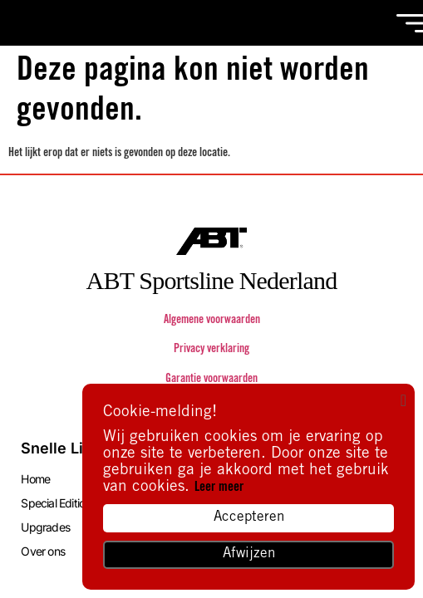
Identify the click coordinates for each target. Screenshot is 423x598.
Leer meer (218, 487)
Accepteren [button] (249, 518)
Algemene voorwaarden (212, 320)
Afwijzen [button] (249, 554)
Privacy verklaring (211, 349)
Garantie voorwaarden (211, 379)
